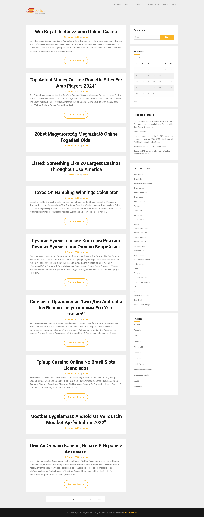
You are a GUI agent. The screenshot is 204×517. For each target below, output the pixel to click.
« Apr (136, 101)
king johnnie (139, 255)
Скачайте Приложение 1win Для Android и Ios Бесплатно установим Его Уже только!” (76, 308)
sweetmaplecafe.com (143, 370)
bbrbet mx (138, 215)
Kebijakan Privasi (170, 5)
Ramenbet (138, 273)
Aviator (137, 206)
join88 (136, 381)
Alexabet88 (138, 347)
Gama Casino (139, 246)
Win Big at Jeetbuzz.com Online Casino (76, 31)
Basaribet (138, 210)
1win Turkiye (139, 188)
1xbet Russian (139, 201)
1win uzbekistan (140, 192)
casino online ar (140, 237)
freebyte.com (139, 364)
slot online (138, 387)
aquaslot (137, 324)
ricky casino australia (142, 282)
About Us (140, 5)
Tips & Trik (138, 300)
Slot (135, 291)
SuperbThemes (130, 512)
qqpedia (137, 358)
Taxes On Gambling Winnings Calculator (76, 192)
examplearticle (140, 132)
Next (100, 499)
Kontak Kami (153, 5)
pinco (136, 269)
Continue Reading (76, 60)
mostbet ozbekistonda (143, 260)
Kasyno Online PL (141, 251)
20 (90, 499)
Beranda (117, 5)
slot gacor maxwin (141, 375)
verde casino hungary (142, 305)
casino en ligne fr (141, 228)
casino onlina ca (140, 233)
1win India (138, 179)
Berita (129, 4)
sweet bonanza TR (141, 296)
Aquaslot (137, 330)
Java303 (137, 341)
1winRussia (138, 197)
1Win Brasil (138, 175)
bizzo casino (139, 219)
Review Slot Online (141, 278)
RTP (135, 287)
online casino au (140, 264)
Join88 (136, 336)
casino (136, 224)
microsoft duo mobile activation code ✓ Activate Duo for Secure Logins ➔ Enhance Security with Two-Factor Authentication (154, 124)
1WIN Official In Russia (143, 183)
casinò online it (140, 242)
